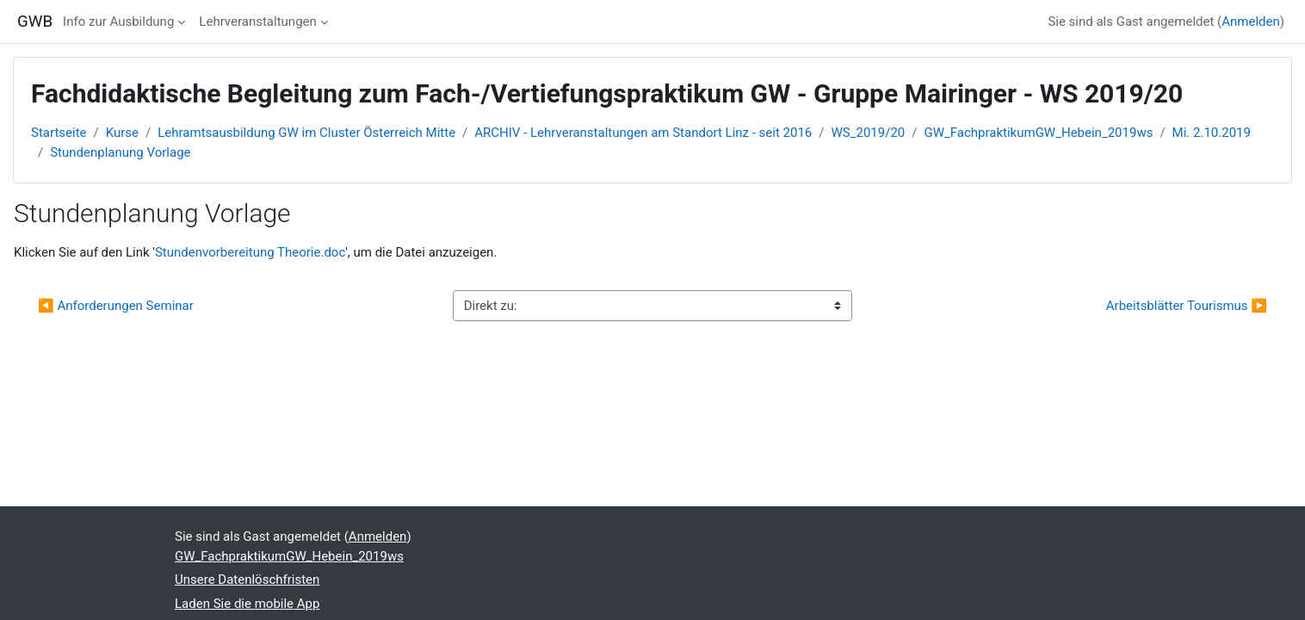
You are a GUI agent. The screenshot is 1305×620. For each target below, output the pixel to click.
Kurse (122, 132)
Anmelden (1251, 21)
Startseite (59, 132)
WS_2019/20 (869, 132)
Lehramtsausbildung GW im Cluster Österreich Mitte (306, 132)
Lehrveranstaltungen (257, 21)
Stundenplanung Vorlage (120, 152)
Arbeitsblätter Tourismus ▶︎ (1186, 305)
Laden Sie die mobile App (247, 603)
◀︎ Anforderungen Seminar (116, 305)
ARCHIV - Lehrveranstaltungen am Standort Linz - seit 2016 (643, 132)
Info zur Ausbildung (118, 21)
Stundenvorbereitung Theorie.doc (250, 252)
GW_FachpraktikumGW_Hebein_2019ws (1038, 132)
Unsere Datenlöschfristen (247, 579)
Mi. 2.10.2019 (1211, 132)
